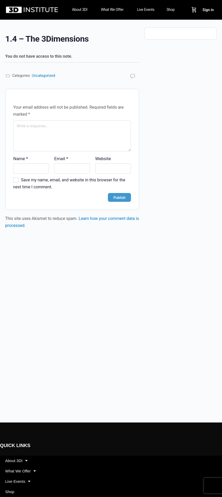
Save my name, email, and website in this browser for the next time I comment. (69, 183)
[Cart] (194, 10)
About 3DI (16, 460)
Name (20, 158)
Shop (9, 491)
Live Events (17, 481)
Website (103, 158)
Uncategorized (43, 75)
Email (61, 158)
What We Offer (20, 471)
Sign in (208, 10)
